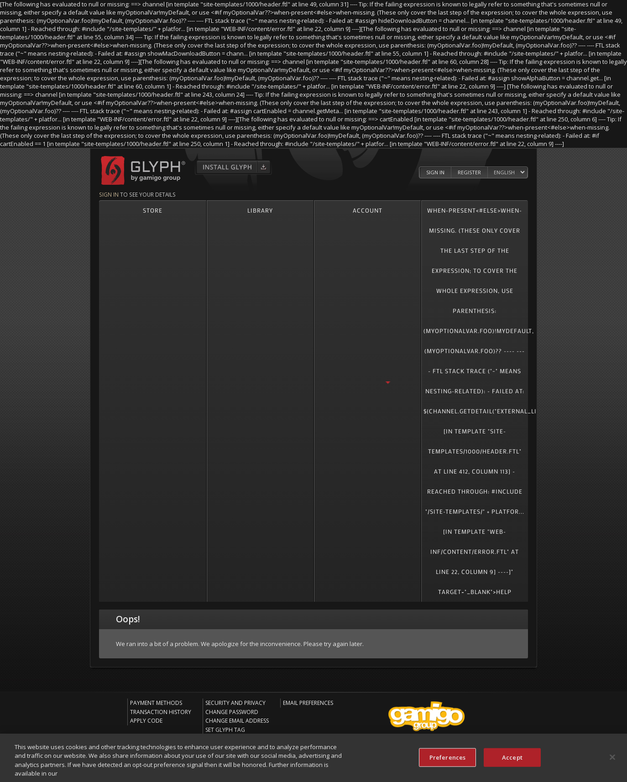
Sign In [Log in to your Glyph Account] (435, 172)
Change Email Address (237, 721)
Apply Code (146, 721)
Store (152, 210)
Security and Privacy (235, 703)
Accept (512, 760)
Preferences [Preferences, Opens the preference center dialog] (447, 760)
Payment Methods (156, 703)
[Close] (612, 760)
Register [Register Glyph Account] (469, 172)
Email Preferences (308, 703)
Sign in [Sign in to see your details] (109, 194)
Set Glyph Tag (225, 730)
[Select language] (509, 172)
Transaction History (160, 712)
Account (367, 210)
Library (260, 210)
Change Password (231, 712)
